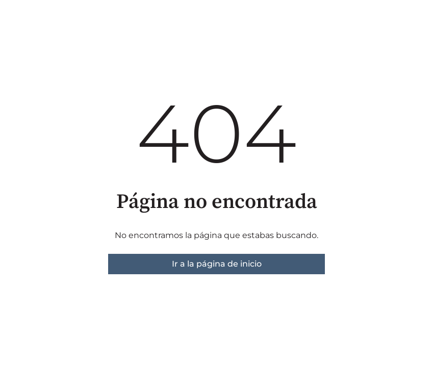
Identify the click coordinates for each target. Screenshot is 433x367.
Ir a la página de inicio (217, 264)
